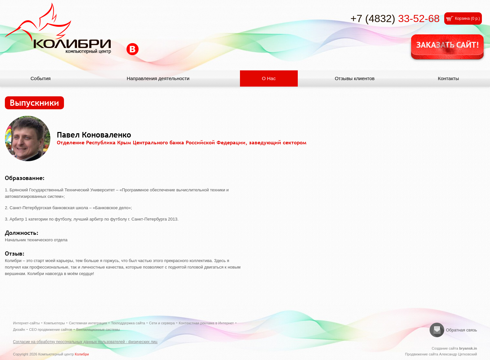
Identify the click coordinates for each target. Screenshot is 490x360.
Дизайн (19, 329)
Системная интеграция (88, 323)
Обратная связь (461, 330)
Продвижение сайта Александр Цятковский (441, 354)
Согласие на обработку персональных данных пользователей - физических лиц (85, 342)
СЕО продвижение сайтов (50, 329)
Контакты (448, 78)
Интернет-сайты (26, 323)
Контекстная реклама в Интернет (206, 323)
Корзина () (467, 18)
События (41, 78)
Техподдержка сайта (128, 323)
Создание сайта (454, 348)
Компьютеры (54, 323)
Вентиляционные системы (98, 329)
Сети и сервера (162, 323)
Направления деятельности (158, 78)
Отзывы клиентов (355, 78)
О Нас (269, 78)
